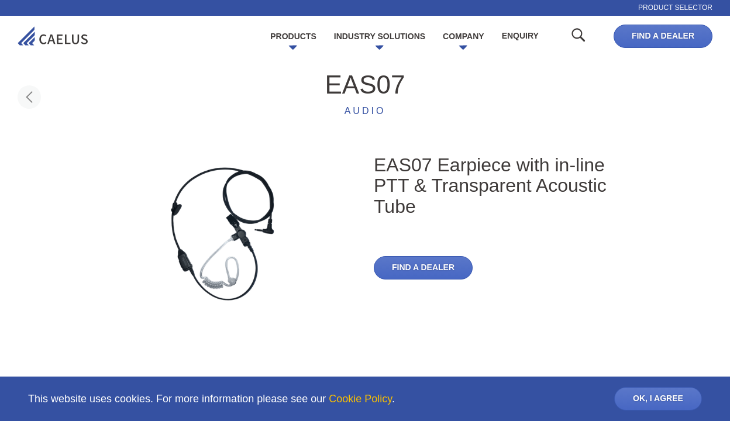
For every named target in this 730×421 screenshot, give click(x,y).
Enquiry (520, 35)
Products (293, 36)
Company (463, 36)
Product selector (675, 8)
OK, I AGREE (658, 398)
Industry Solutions (379, 36)
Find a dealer (663, 35)
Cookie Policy (360, 399)
